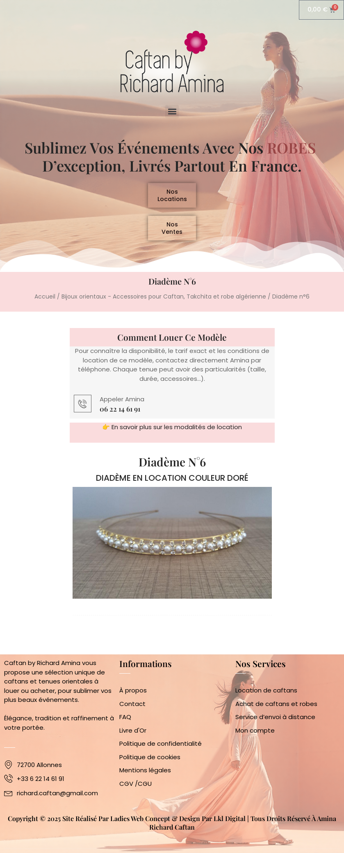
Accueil (44, 303)
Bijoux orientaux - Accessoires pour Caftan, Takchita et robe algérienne (164, 303)
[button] (172, 111)
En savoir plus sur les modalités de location (177, 433)
